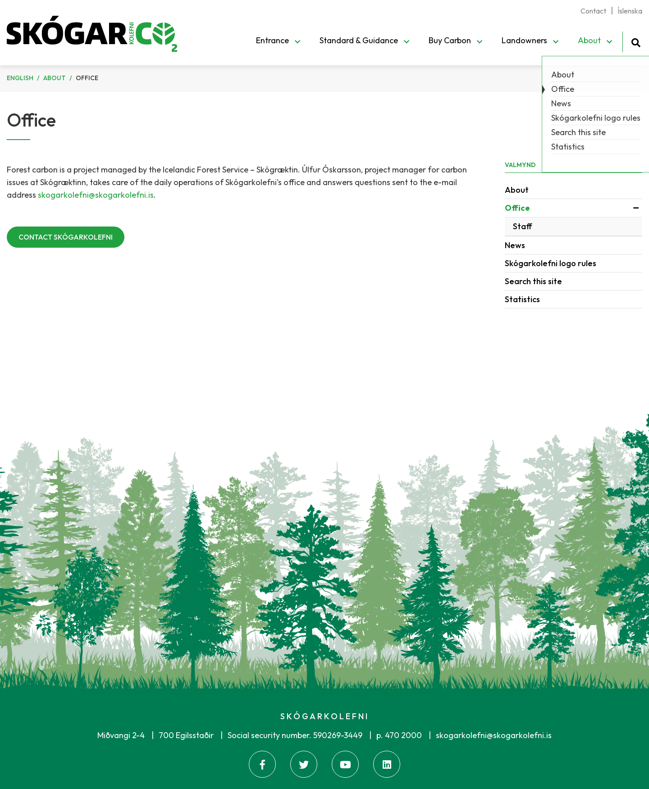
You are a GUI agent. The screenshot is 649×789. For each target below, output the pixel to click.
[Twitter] (303, 764)
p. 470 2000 (399, 735)
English (20, 78)
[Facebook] (262, 764)
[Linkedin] (386, 764)
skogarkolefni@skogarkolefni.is (96, 195)
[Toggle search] (635, 41)
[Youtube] (345, 764)
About (54, 78)
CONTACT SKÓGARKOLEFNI (65, 236)
